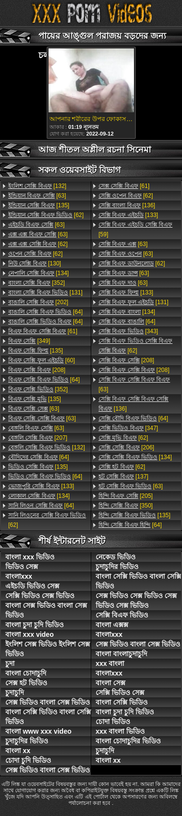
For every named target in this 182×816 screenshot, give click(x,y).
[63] (37, 195)
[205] (126, 496)
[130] (34, 263)
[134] (38, 273)
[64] (45, 311)
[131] (45, 292)
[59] (135, 229)
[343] (128, 331)
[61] (42, 331)
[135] (38, 205)
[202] (38, 302)
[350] (126, 505)
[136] (127, 205)
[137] (124, 476)
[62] (45, 215)
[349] (29, 341)
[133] (41, 486)
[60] (41, 360)
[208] (37, 370)
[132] (37, 186)
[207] (37, 437)
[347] (128, 428)
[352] (36, 282)
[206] (126, 447)
